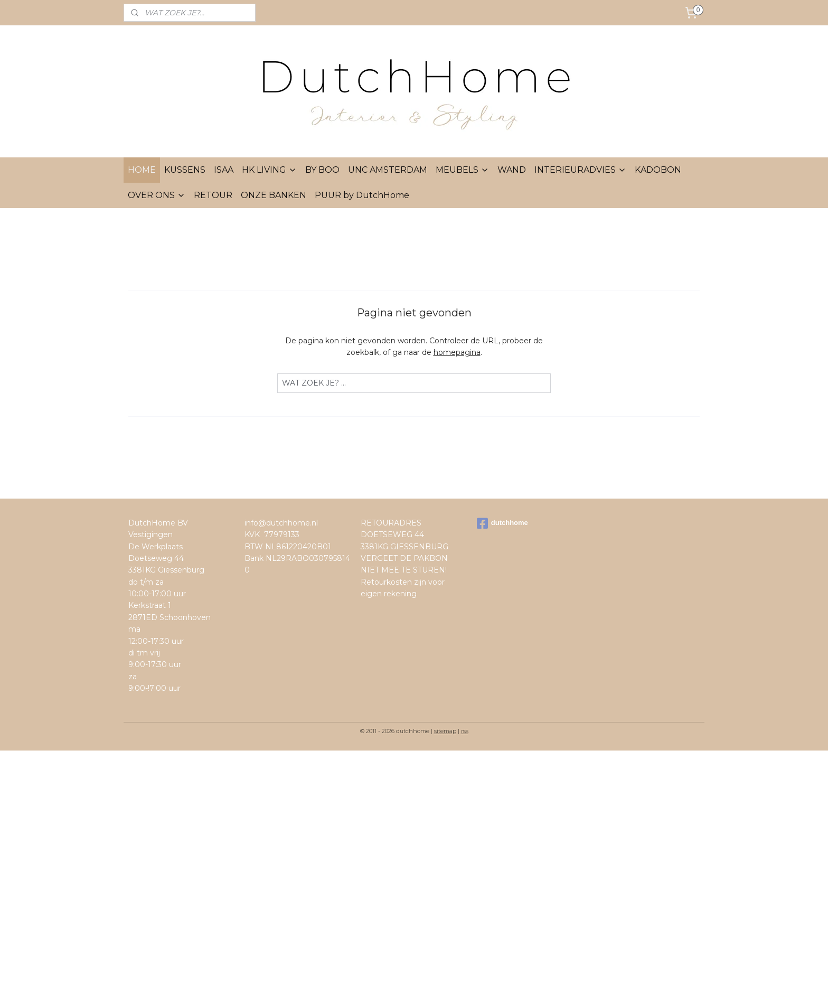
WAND (511, 170)
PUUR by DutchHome (362, 195)
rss (464, 731)
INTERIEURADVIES (580, 170)
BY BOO (322, 170)
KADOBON (658, 170)
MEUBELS (462, 170)
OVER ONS (156, 195)
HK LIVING (269, 170)
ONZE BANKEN (273, 195)
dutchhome (502, 523)
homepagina (457, 352)
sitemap (445, 731)
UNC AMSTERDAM (387, 170)
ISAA (223, 170)
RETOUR (213, 195)
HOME (142, 170)
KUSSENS (184, 170)
